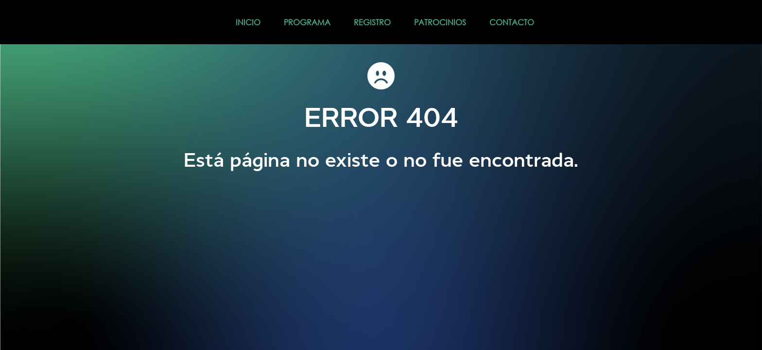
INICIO (248, 22)
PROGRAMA (307, 22)
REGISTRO (372, 22)
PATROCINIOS (440, 22)
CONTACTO (511, 22)
